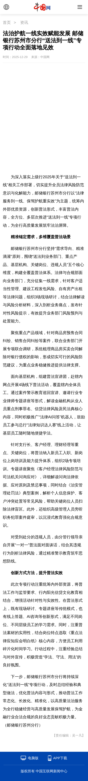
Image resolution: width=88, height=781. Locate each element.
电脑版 (33, 758)
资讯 (24, 22)
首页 (7, 22)
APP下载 (60, 758)
